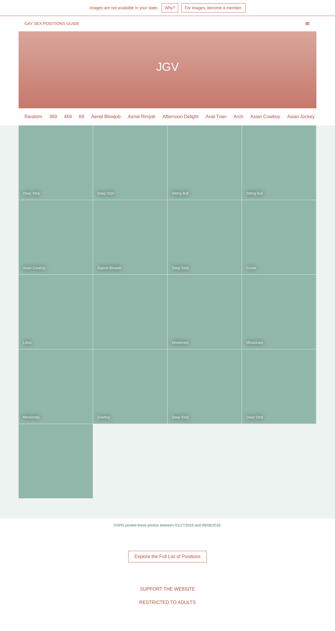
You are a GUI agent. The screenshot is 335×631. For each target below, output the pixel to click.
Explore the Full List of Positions (167, 556)
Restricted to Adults (167, 602)
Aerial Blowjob (106, 116)
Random (33, 116)
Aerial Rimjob (141, 116)
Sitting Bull (180, 193)
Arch (238, 116)
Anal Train (216, 116)
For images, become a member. (213, 8)
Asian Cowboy (265, 116)
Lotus (27, 343)
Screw (251, 268)
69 (81, 116)
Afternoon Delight (181, 116)
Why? (170, 8)
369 (53, 116)
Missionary (180, 343)
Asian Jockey (301, 116)
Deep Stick (31, 193)
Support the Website (167, 589)
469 (68, 116)
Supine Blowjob (109, 268)
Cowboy (103, 417)
